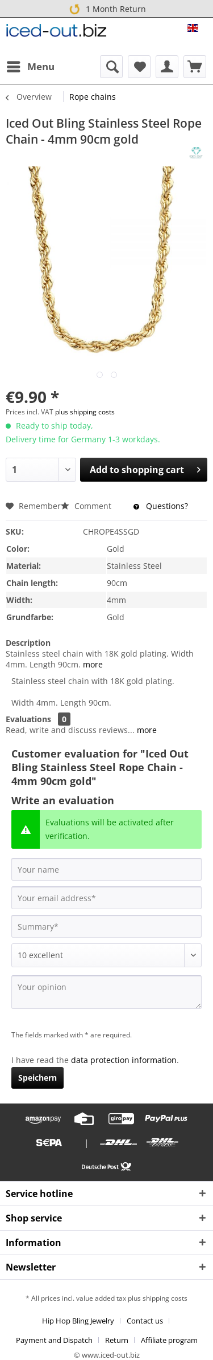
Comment (87, 505)
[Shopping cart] (194, 66)
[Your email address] (106, 897)
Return (116, 1340)
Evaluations (28, 719)
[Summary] (106, 926)
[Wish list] (139, 66)
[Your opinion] (106, 992)
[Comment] (106, 955)
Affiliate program (169, 1340)
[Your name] (106, 869)
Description (28, 642)
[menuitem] (30, 66)
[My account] (167, 66)
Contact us (145, 1321)
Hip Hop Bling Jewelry (78, 1321)
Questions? (160, 505)
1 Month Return (106, 8)
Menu (31, 65)
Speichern (37, 1077)
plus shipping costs (85, 412)
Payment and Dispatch (54, 1340)
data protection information (124, 1059)
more (92, 664)
